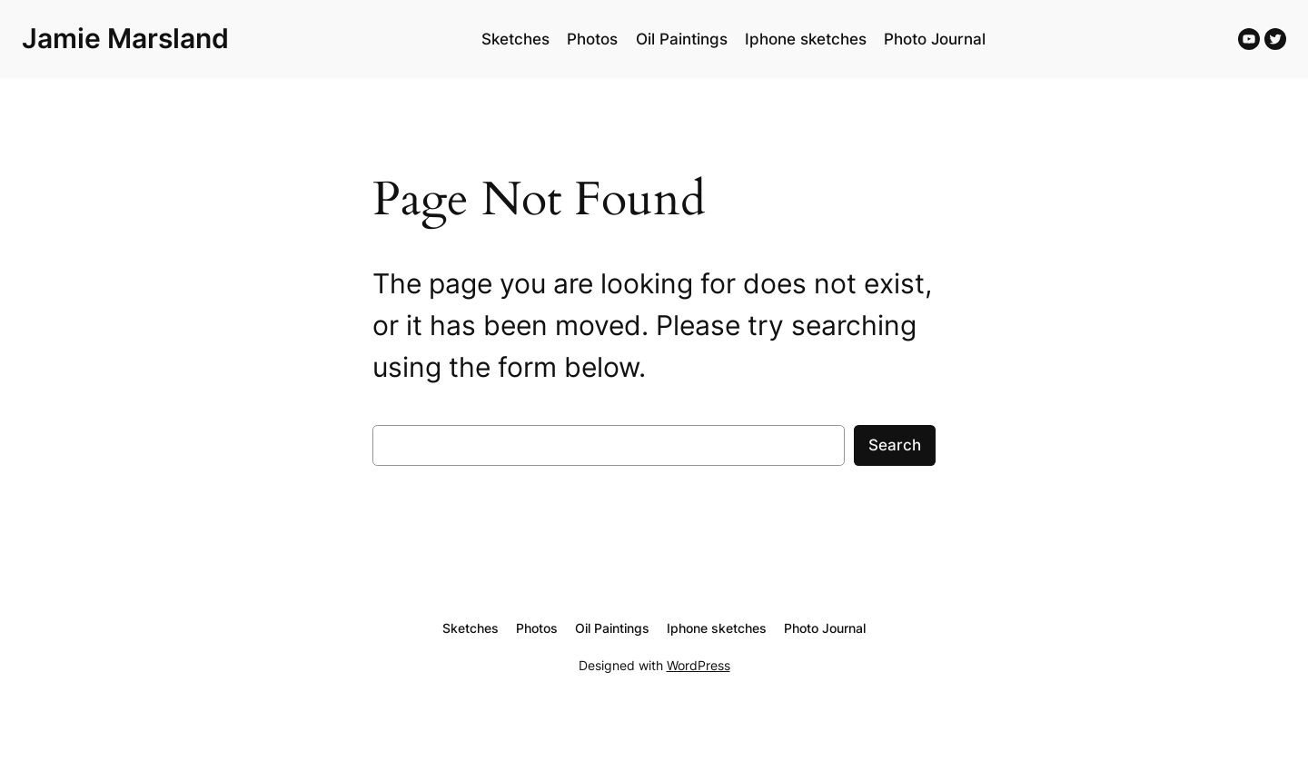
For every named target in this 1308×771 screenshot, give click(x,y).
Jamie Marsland (125, 38)
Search (894, 445)
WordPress (698, 665)
